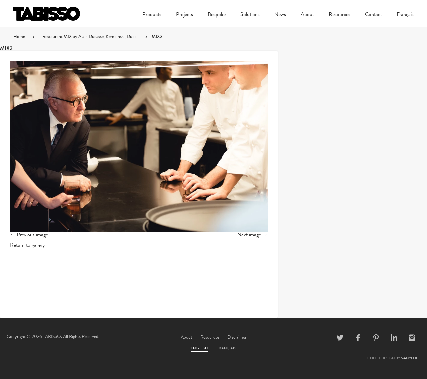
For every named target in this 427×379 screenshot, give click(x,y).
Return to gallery (27, 245)
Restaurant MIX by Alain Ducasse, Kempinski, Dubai (90, 36)
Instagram (412, 337)
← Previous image (29, 235)
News (280, 15)
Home (19, 36)
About (307, 15)
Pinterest (376, 337)
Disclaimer (237, 337)
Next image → (252, 235)
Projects (184, 15)
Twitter (340, 337)
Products (151, 15)
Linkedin (394, 337)
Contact (373, 15)
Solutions (250, 15)
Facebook (358, 337)
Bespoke (217, 15)
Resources (339, 15)
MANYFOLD (410, 358)
